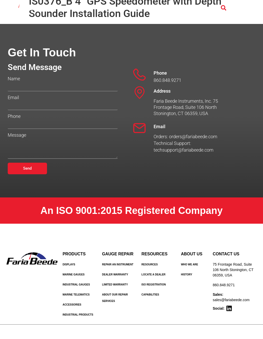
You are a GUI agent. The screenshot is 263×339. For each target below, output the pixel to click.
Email (13, 97)
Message (17, 135)
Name (14, 78)
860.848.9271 (224, 285)
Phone (14, 116)
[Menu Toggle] (239, 8)
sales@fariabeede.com (231, 300)
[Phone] (139, 74)
